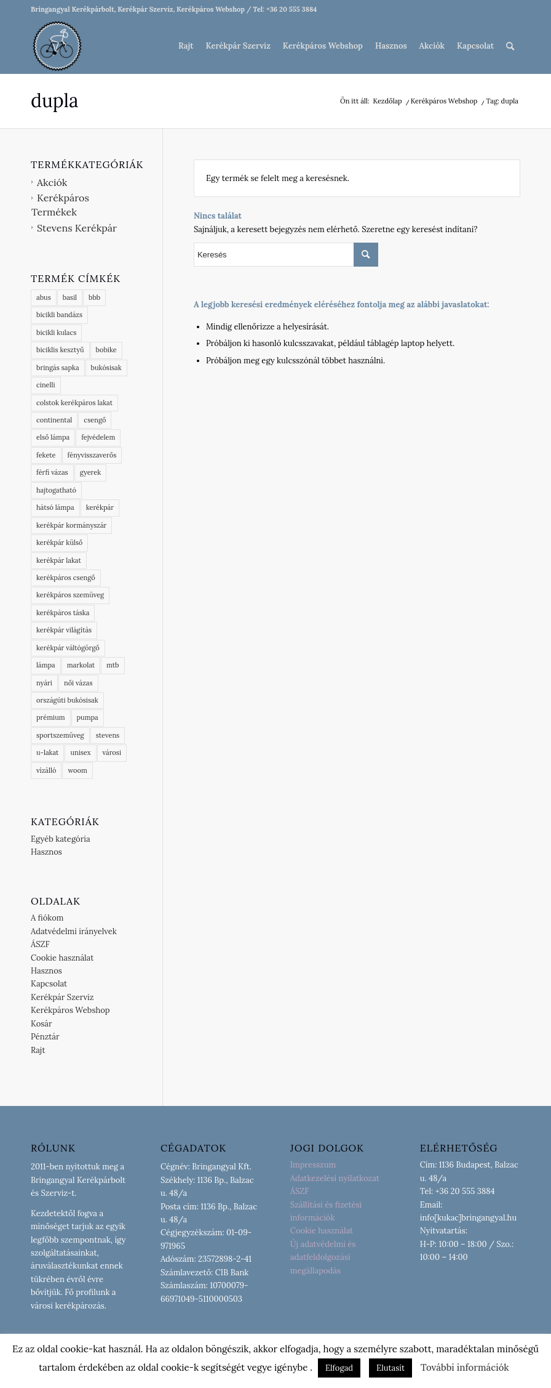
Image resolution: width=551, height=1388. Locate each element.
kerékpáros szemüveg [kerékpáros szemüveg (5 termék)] (70, 595)
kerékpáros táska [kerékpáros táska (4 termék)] (62, 612)
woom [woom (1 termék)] (77, 770)
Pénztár (45, 1036)
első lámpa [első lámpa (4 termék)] (52, 437)
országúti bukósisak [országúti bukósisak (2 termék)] (67, 700)
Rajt (38, 1050)
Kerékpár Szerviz (62, 997)
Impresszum (313, 1165)
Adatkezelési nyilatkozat (334, 1178)
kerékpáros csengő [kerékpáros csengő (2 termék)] (65, 577)
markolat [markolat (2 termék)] (81, 665)
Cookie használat (62, 958)
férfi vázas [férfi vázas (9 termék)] (52, 472)
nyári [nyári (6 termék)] (44, 683)
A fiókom (47, 918)
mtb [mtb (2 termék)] (112, 665)
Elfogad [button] (339, 1368)
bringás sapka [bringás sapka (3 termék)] (57, 367)
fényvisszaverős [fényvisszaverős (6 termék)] (92, 455)
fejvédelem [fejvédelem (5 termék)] (98, 437)
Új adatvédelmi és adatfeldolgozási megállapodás (323, 1257)
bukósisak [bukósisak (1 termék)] (106, 367)
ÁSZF (40, 944)
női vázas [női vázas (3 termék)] (78, 683)
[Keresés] (510, 46)
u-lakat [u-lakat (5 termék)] (47, 752)
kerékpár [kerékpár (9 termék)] (100, 507)
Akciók (52, 182)
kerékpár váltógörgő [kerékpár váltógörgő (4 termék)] (68, 648)
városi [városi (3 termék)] (112, 752)
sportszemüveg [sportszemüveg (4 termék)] (60, 735)
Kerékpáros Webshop (70, 1010)
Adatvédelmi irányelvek (74, 931)
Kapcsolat (49, 983)
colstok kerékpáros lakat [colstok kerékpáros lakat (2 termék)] (74, 402)
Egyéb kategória (60, 839)
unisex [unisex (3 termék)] (80, 752)
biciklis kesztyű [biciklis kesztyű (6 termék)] (60, 349)
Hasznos (46, 852)
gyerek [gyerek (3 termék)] (90, 472)
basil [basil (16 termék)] (70, 297)
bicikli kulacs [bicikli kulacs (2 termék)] (56, 332)
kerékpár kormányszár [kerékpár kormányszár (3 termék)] (71, 525)
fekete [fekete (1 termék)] (46, 455)
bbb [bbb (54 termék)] (94, 297)
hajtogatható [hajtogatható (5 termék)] (56, 490)
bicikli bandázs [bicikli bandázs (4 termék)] (59, 314)
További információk (465, 1367)
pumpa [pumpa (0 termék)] (87, 717)
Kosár (41, 1024)
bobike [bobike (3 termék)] (106, 349)
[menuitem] (185, 46)
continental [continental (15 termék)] (54, 420)
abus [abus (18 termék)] (43, 297)
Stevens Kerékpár (77, 228)
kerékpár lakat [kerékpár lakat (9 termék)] (58, 560)
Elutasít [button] (390, 1368)
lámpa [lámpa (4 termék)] (45, 665)
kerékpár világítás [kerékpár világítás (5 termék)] (64, 630)
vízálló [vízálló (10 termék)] (46, 770)
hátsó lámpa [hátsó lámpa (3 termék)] (55, 507)
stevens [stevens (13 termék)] (108, 735)
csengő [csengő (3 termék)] (95, 420)
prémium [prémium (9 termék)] (50, 717)
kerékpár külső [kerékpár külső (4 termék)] (59, 542)
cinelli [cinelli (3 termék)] (45, 385)
